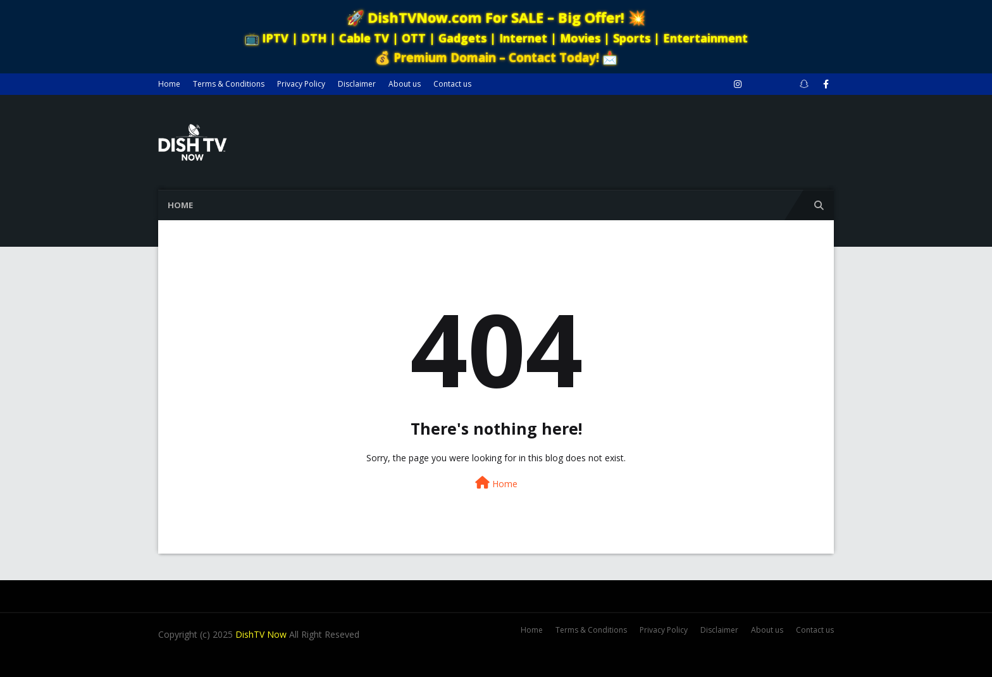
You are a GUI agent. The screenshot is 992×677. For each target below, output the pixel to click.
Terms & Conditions (228, 83)
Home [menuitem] (180, 205)
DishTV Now (261, 634)
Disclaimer (357, 83)
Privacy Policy (301, 83)
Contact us (452, 83)
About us (404, 83)
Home (169, 83)
